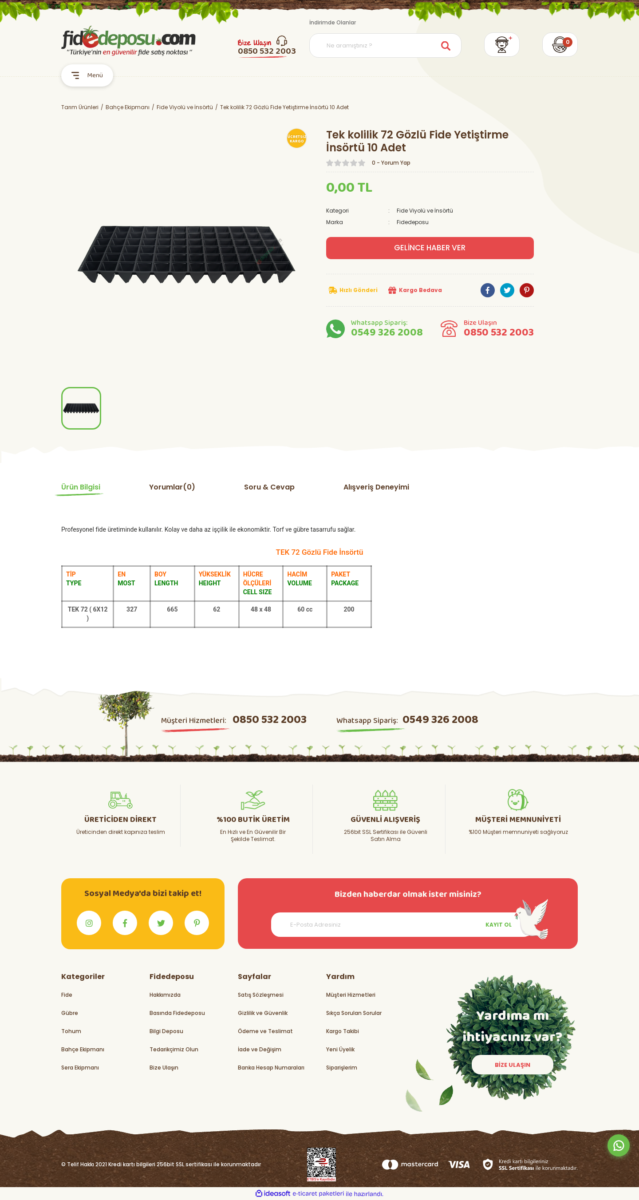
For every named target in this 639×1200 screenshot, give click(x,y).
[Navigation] (87, 75)
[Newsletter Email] (401, 924)
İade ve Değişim (259, 1049)
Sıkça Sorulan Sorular (354, 1013)
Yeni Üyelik (340, 1049)
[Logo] (128, 41)
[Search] (385, 45)
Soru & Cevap (269, 487)
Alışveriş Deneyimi (376, 487)
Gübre (69, 1013)
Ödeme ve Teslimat (265, 1031)
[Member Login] (502, 44)
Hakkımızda (165, 995)
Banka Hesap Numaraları (271, 1067)
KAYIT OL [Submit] (498, 924)
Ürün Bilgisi (80, 487)
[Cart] (560, 44)
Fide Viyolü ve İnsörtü (425, 210)
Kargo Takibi (342, 1031)
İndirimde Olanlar (332, 22)
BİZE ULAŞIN (512, 1065)
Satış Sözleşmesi (261, 995)
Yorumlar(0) (172, 487)
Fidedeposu (413, 222)
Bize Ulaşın (164, 1067)
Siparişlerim (341, 1067)
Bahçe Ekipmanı (82, 1049)
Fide (66, 995)
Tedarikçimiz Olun (174, 1049)
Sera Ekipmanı (80, 1067)
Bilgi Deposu (166, 1031)
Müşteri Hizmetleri (350, 995)
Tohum (71, 1031)
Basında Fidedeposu (177, 1013)
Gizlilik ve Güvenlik (263, 1013)
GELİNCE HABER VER (429, 247)
